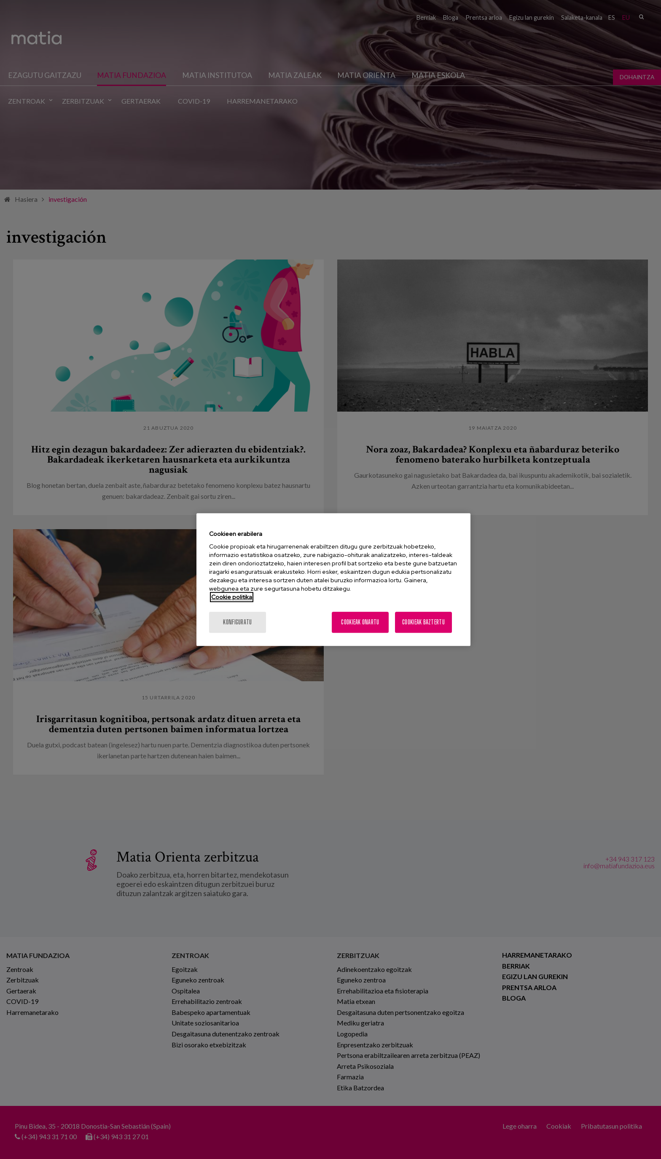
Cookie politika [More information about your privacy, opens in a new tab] (231, 597)
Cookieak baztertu (423, 622)
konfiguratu (237, 622)
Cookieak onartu (360, 622)
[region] (333, 579)
